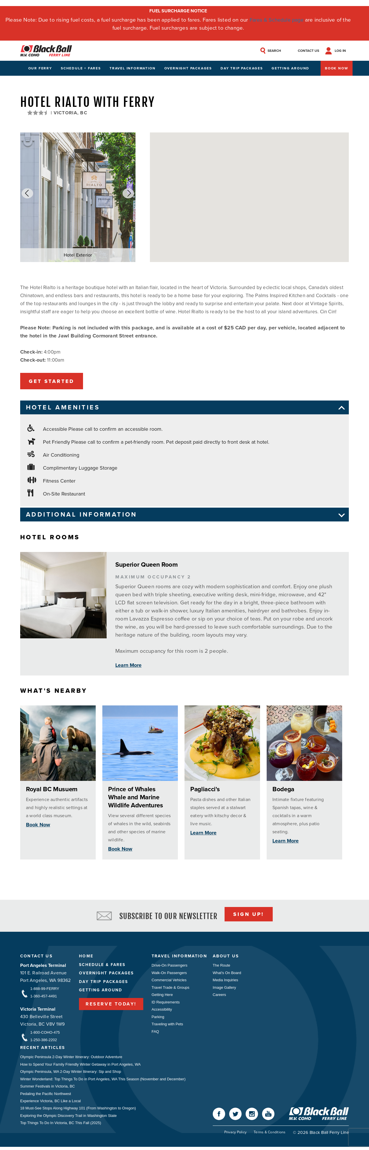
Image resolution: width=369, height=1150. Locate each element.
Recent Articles (44, 1049)
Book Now (336, 68)
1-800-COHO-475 (45, 1034)
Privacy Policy (234, 1135)
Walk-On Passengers (169, 974)
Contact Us (36, 957)
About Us (228, 957)
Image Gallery (226, 989)
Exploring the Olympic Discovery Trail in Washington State (68, 1118)
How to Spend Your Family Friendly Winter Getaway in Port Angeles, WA (80, 1066)
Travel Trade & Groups (170, 989)
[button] (27, 194)
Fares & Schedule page (276, 20)
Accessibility (162, 1011)
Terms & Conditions (269, 1135)
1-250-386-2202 (43, 1041)
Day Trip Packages (242, 68)
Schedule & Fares (102, 966)
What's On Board (229, 974)
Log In (343, 51)
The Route (224, 966)
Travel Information (132, 68)
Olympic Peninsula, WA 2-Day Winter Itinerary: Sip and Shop (70, 1073)
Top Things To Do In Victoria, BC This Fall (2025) (60, 1126)
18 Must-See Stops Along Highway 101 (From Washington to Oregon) (78, 1111)
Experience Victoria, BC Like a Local (50, 1103)
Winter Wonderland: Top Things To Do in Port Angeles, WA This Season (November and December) (103, 1081)
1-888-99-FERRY (44, 990)
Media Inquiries (227, 981)
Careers (221, 996)
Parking (158, 1019)
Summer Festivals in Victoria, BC (47, 1088)
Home (86, 957)
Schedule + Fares (81, 68)
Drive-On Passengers (169, 966)
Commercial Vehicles (169, 981)
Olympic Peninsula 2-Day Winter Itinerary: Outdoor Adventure (71, 1058)
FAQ (155, 1034)
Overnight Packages (188, 68)
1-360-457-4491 (43, 997)
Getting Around (290, 68)
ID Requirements (166, 1004)
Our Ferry (40, 68)
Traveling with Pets (167, 1026)
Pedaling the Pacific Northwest (45, 1096)
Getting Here (162, 996)
